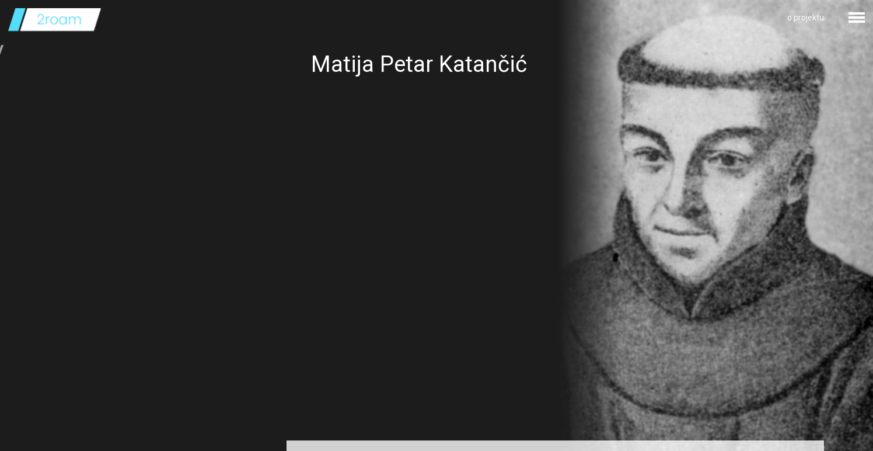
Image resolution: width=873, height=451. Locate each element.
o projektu (805, 17)
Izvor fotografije (340, 420)
